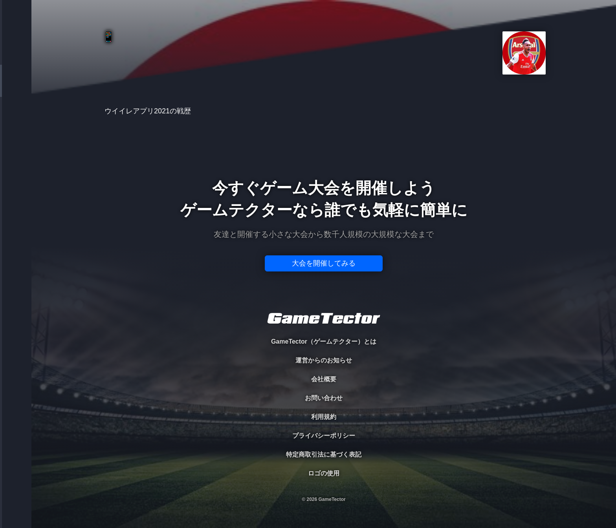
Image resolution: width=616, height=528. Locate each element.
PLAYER (16, 87)
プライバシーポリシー (323, 435)
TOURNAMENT (15, 55)
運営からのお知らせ (323, 360)
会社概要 (323, 379)
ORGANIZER (15, 120)
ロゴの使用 (323, 473)
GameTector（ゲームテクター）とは (323, 341)
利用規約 (323, 416)
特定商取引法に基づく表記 (323, 454)
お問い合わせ (324, 398)
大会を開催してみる (324, 263)
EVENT (16, 184)
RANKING (15, 152)
